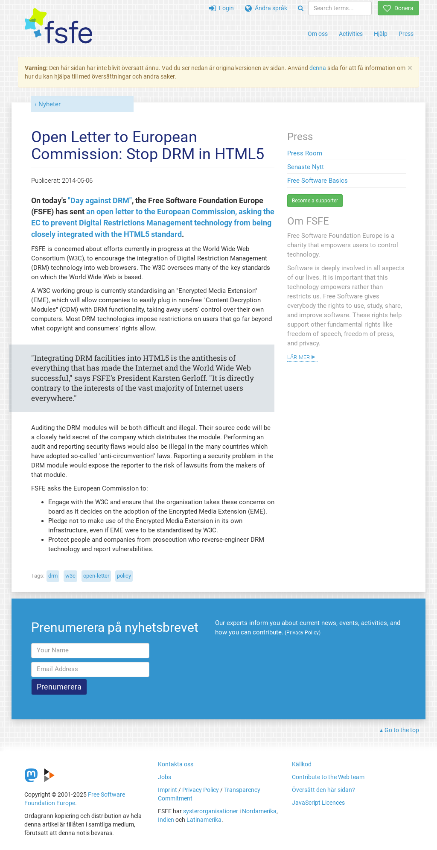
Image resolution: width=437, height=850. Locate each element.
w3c (70, 576)
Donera (398, 8)
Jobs (164, 777)
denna (317, 67)
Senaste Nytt (305, 167)
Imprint (167, 789)
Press (406, 33)
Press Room (304, 153)
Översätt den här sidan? (323, 789)
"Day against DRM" (100, 200)
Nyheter (49, 104)
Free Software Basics (317, 180)
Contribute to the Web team (328, 777)
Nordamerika (259, 811)
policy (124, 576)
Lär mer (298, 356)
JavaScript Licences (318, 802)
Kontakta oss (175, 764)
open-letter (96, 576)
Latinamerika (203, 819)
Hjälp (380, 33)
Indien (166, 819)
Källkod (302, 764)
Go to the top (402, 730)
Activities (351, 33)
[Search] (301, 8)
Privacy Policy (200, 789)
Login (221, 8)
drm (53, 576)
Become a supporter (315, 201)
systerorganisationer (210, 811)
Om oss (318, 33)
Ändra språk (266, 8)
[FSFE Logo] (58, 26)
